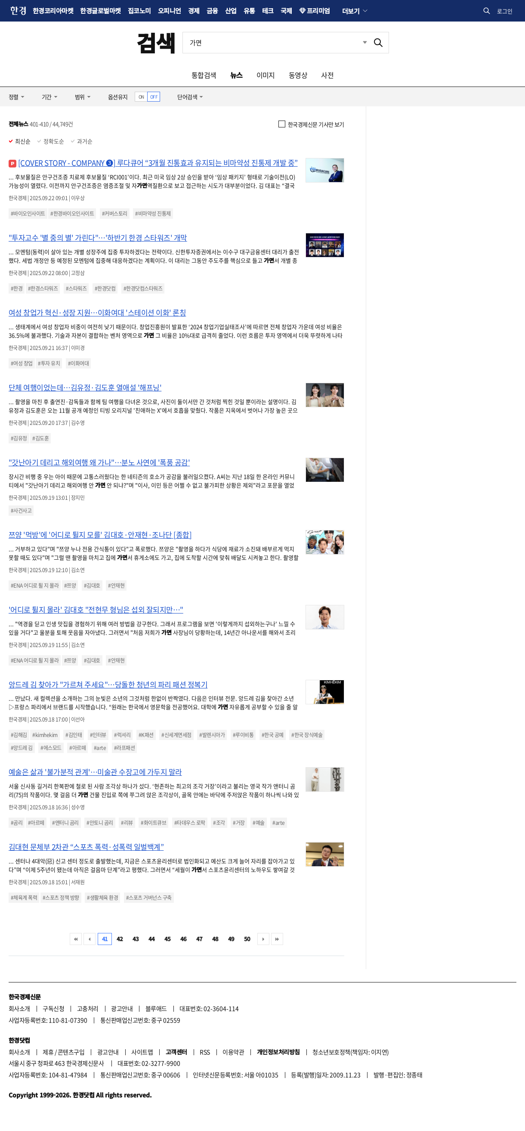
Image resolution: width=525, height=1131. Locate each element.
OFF (154, 96)
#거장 (238, 823)
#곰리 (16, 823)
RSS (205, 1051)
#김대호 (92, 585)
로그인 (505, 11)
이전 (89, 939)
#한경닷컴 (105, 288)
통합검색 (203, 75)
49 (231, 939)
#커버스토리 (114, 213)
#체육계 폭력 (24, 898)
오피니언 (169, 10)
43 (136, 939)
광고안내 (122, 1008)
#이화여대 (78, 363)
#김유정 (19, 438)
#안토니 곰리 (99, 823)
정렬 (14, 97)
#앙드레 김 (22, 748)
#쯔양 (70, 585)
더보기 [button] (350, 11)
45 (167, 939)
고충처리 (88, 1008)
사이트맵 (142, 1051)
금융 (212, 10)
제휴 (48, 1051)
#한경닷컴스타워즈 (143, 288)
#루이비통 (243, 735)
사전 (327, 75)
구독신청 (53, 1008)
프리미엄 (318, 10)
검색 (156, 42)
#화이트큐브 (153, 823)
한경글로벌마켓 (100, 10)
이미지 (265, 75)
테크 (268, 10)
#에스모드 (50, 748)
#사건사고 (21, 510)
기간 (47, 97)
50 (247, 939)
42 (120, 939)
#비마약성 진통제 (152, 213)
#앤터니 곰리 (65, 823)
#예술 (258, 823)
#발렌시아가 (212, 735)
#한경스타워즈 (43, 288)
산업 (231, 10)
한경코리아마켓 (53, 10)
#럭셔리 (122, 735)
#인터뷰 (98, 735)
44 (151, 939)
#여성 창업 (22, 363)
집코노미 (139, 10)
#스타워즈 (76, 288)
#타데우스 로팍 (189, 823)
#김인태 (73, 735)
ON (141, 96)
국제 (286, 10)
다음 (263, 939)
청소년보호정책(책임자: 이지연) (350, 1051)
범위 (80, 97)
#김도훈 (40, 438)
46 (183, 939)
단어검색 (187, 97)
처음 (76, 939)
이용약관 (233, 1051)
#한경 (16, 288)
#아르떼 (77, 748)
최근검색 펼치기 (358, 42)
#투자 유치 (49, 363)
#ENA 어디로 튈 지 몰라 (35, 585)
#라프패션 (124, 748)
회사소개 (19, 1008)
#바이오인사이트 (28, 213)
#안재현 (116, 585)
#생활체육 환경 (102, 898)
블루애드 (156, 1008)
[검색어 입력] (275, 42)
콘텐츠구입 (71, 1051)
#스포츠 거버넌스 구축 (149, 898)
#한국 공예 (273, 735)
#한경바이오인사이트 (72, 213)
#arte (100, 748)
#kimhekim (44, 735)
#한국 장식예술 (306, 735)
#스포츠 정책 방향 (61, 898)
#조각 (219, 823)
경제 (194, 10)
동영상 (298, 75)
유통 (249, 10)
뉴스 (236, 75)
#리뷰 (127, 823)
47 (199, 939)
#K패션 (146, 735)
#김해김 (19, 735)
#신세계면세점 (176, 735)
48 (215, 939)
